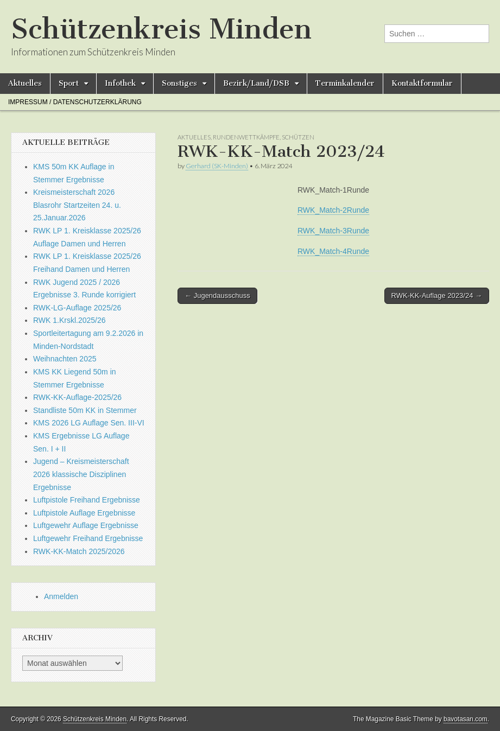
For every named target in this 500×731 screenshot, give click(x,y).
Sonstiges (179, 83)
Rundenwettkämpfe (246, 137)
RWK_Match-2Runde (333, 210)
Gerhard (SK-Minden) (217, 166)
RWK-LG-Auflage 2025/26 (77, 307)
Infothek (120, 83)
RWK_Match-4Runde (333, 251)
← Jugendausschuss (217, 295)
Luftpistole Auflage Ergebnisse (84, 512)
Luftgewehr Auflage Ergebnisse (85, 525)
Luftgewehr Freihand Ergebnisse (88, 538)
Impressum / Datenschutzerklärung (75, 102)
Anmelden (61, 596)
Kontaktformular (422, 83)
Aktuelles (25, 83)
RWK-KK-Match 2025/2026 (79, 551)
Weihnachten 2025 (65, 358)
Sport (69, 83)
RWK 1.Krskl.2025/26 (69, 320)
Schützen (298, 137)
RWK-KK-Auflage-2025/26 (77, 397)
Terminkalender (345, 83)
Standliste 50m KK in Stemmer (85, 410)
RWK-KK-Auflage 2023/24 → (436, 295)
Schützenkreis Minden (161, 29)
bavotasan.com (466, 719)
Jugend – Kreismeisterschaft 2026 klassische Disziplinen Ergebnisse (81, 474)
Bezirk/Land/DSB (256, 83)
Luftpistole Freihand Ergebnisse (86, 499)
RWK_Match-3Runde (333, 230)
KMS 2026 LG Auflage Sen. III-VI (88, 422)
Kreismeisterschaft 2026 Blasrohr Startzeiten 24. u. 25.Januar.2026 (77, 205)
